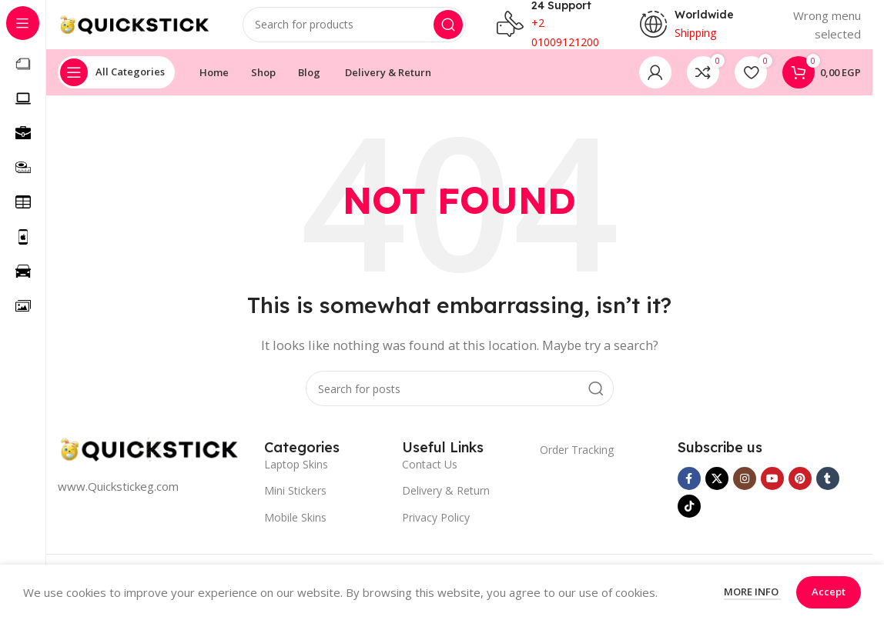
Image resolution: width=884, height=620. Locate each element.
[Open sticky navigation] (116, 84)
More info (752, 591)
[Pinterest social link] (800, 490)
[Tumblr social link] (827, 490)
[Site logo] (135, 29)
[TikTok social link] (689, 518)
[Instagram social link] (744, 490)
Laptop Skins (296, 476)
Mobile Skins (295, 529)
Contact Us (429, 476)
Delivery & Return (446, 502)
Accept (828, 591)
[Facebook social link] (689, 490)
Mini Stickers (295, 502)
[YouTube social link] (772, 490)
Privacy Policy (436, 529)
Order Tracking (577, 462)
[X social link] (716, 490)
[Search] (354, 30)
